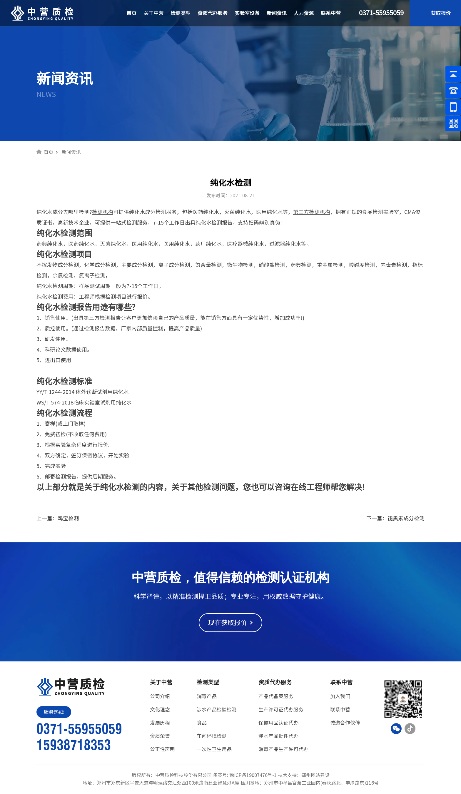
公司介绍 (160, 696)
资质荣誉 (160, 735)
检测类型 (181, 13)
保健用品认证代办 (278, 722)
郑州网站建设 (315, 775)
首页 (131, 13)
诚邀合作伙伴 (345, 722)
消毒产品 (207, 696)
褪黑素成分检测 (406, 518)
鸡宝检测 (68, 518)
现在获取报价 (227, 622)
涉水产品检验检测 (217, 709)
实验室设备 (247, 13)
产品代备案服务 (275, 696)
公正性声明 (162, 749)
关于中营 (153, 13)
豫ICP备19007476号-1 (253, 775)
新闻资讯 (277, 13)
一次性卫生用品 (214, 749)
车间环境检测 (212, 735)
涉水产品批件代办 (278, 735)
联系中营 (331, 13)
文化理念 (160, 709)
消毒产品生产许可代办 (283, 749)
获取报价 (441, 13)
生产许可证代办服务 (280, 709)
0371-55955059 (381, 13)
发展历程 (160, 722)
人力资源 (304, 13)
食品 (202, 722)
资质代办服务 (213, 13)
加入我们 (340, 696)
